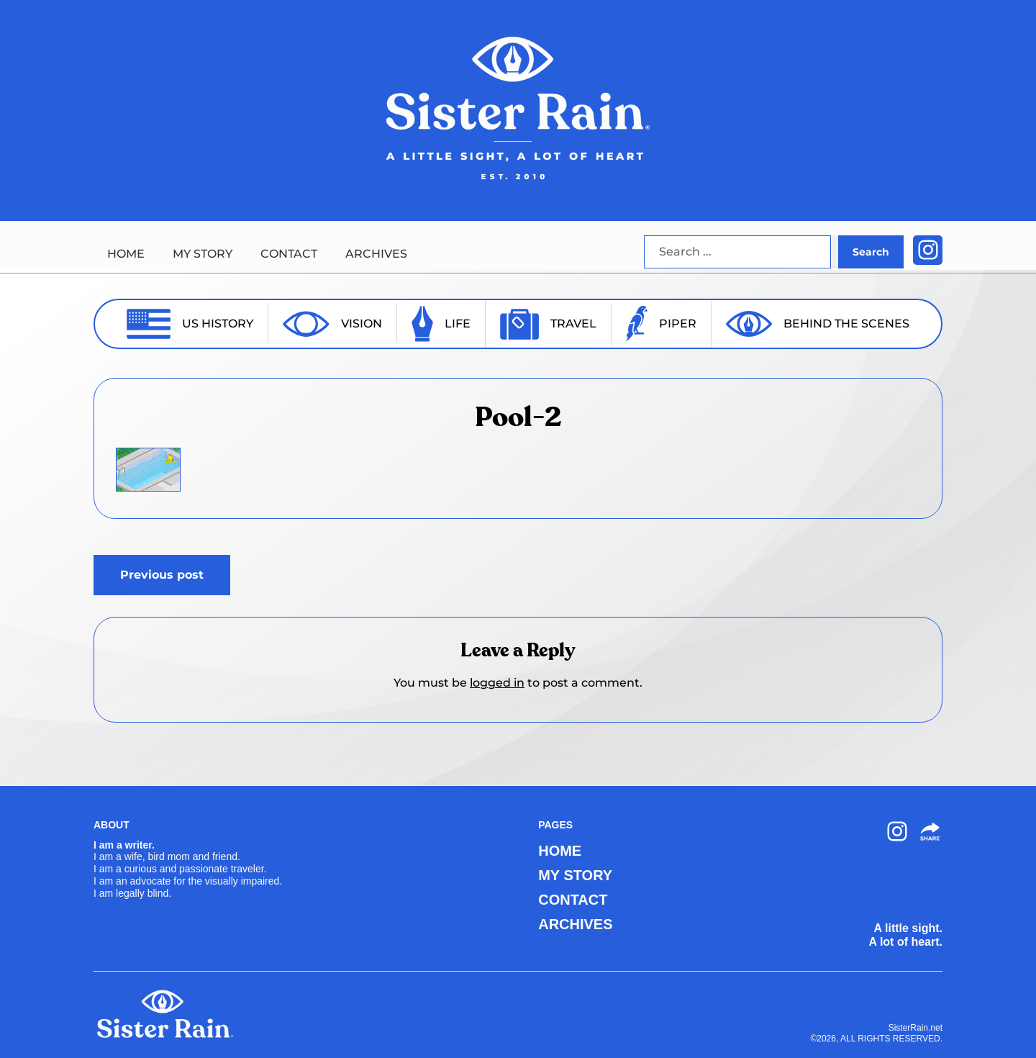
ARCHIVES (376, 254)
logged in (497, 682)
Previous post (162, 575)
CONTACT (288, 254)
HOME (126, 254)
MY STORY (202, 254)
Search (871, 251)
